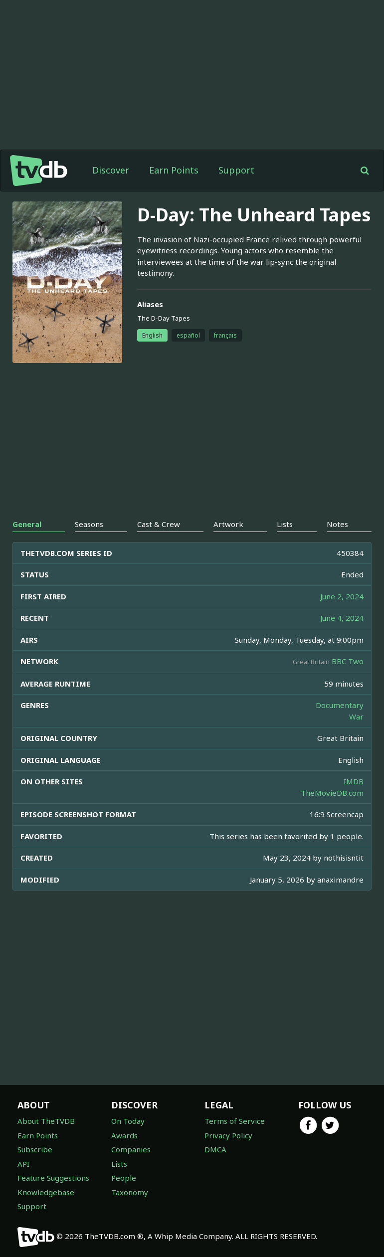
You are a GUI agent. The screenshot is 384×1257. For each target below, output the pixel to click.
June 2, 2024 (342, 596)
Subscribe (34, 1149)
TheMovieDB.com (332, 793)
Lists (119, 1164)
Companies (131, 1149)
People (123, 1178)
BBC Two (348, 661)
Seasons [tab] (89, 524)
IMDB (354, 781)
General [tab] (26, 524)
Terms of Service (234, 1121)
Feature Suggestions (53, 1178)
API (23, 1164)
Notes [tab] (337, 524)
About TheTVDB (46, 1121)
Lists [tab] (285, 524)
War (356, 716)
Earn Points (173, 170)
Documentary (340, 705)
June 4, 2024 (342, 618)
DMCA (215, 1149)
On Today (128, 1121)
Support (236, 170)
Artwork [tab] (228, 524)
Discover (110, 170)
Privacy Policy (228, 1135)
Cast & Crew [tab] (158, 524)
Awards (124, 1135)
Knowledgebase (45, 1192)
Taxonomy (129, 1192)
